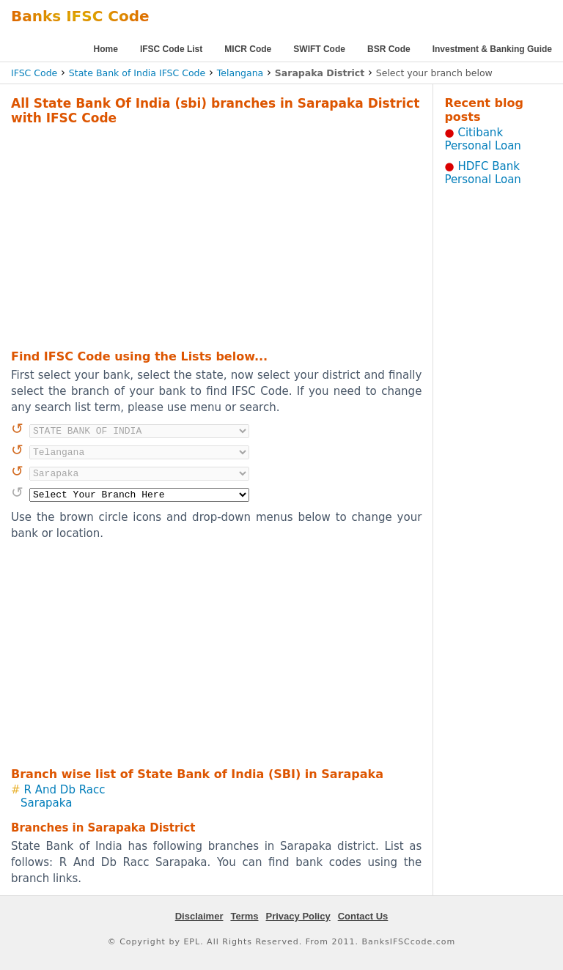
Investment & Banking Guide (492, 49)
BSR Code (389, 49)
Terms (244, 916)
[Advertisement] (197, 235)
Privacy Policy (298, 916)
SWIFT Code (319, 49)
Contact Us (363, 916)
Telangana (240, 72)
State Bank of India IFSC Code (137, 72)
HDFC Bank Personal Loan (482, 173)
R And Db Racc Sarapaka (63, 796)
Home (106, 49)
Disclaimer (199, 916)
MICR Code (247, 49)
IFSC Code (34, 72)
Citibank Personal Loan (482, 139)
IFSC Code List (171, 49)
